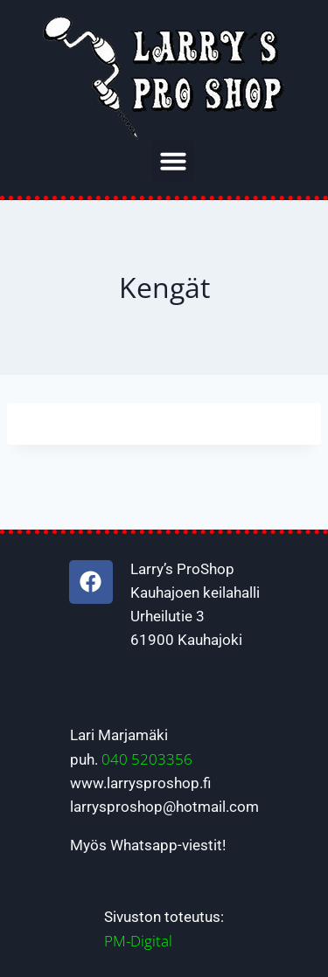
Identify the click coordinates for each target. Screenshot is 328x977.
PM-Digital (138, 941)
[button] (173, 161)
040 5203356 (146, 759)
